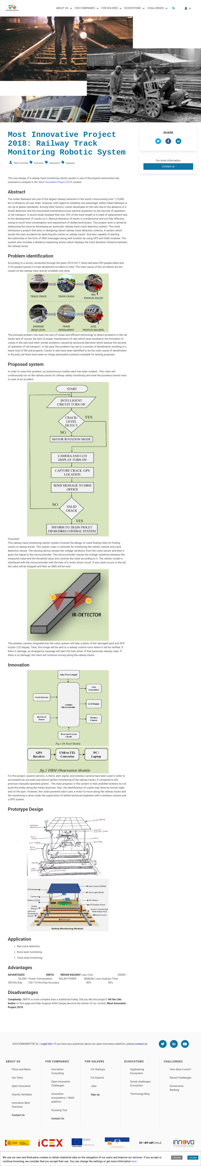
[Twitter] (163, 1044)
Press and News (21, 1069)
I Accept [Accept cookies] (193, 1157)
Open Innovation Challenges (60, 1083)
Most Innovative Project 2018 (55, 182)
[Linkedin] (174, 1044)
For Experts (97, 1077)
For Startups (98, 1069)
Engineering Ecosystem (137, 1071)
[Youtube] (185, 1044)
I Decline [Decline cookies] (177, 1157)
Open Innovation (21, 1086)
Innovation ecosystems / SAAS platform (62, 1097)
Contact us (168, 166)
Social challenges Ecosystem (140, 1083)
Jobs (93, 1086)
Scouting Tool (59, 1110)
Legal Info (46, 1043)
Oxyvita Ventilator (22, 1094)
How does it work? (180, 1069)
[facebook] (168, 141)
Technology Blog (139, 1093)
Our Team (17, 1077)
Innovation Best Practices (21, 1104)
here (134, 1161)
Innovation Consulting (57, 1071)
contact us (141, 1043)
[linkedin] (178, 141)
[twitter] (158, 141)
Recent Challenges (180, 1077)
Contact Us (18, 1115)
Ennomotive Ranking (177, 1087)
